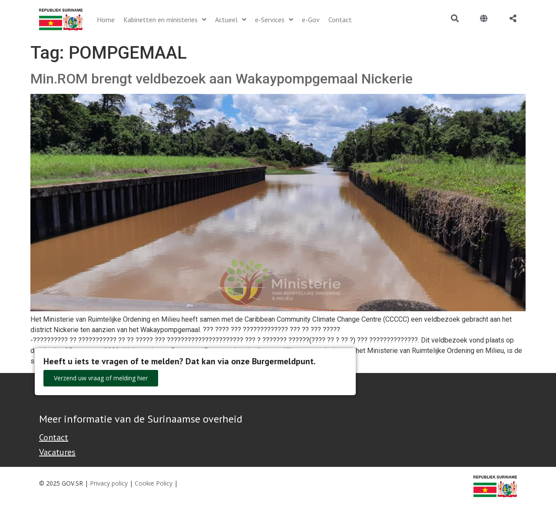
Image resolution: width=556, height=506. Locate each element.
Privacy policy (109, 483)
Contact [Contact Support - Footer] (53, 437)
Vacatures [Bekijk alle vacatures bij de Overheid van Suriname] (57, 452)
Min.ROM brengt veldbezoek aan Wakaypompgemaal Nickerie (221, 78)
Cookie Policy (153, 483)
